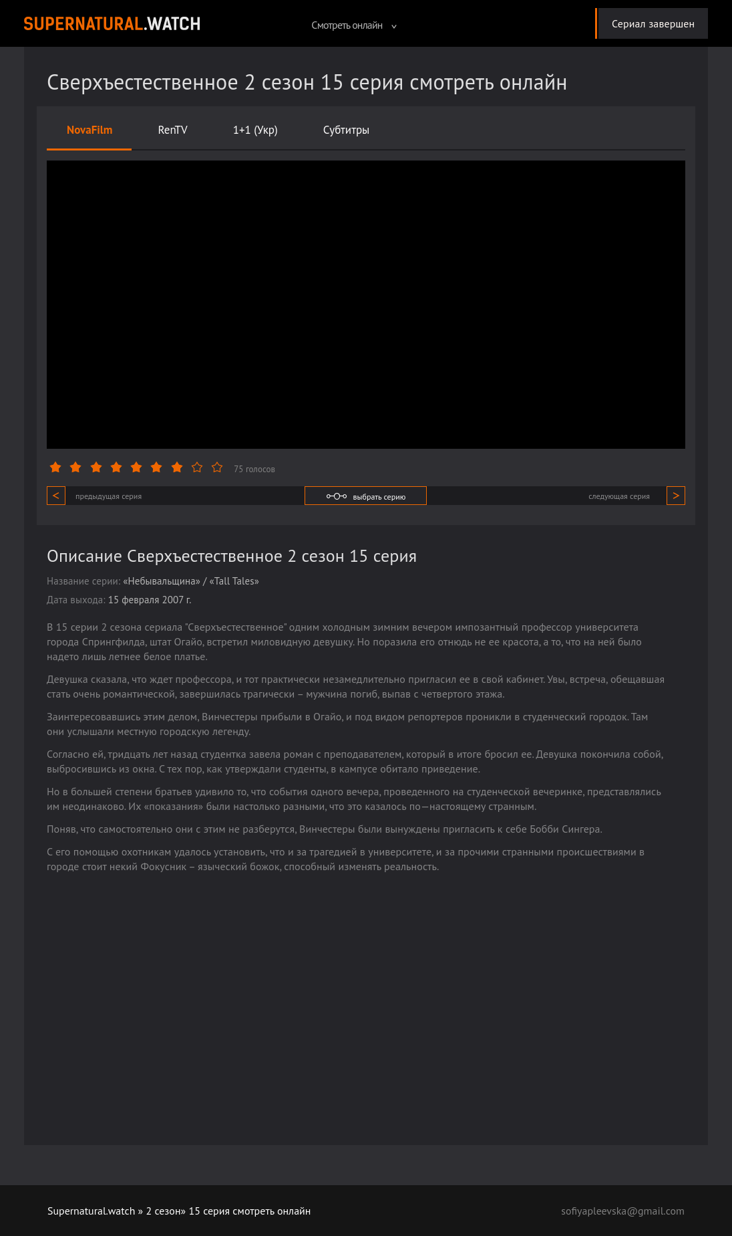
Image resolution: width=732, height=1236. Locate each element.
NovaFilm (90, 129)
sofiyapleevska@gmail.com (622, 1210)
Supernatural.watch (91, 1210)
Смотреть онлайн (353, 24)
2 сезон (163, 1210)
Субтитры (346, 129)
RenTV (173, 129)
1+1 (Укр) (255, 129)
